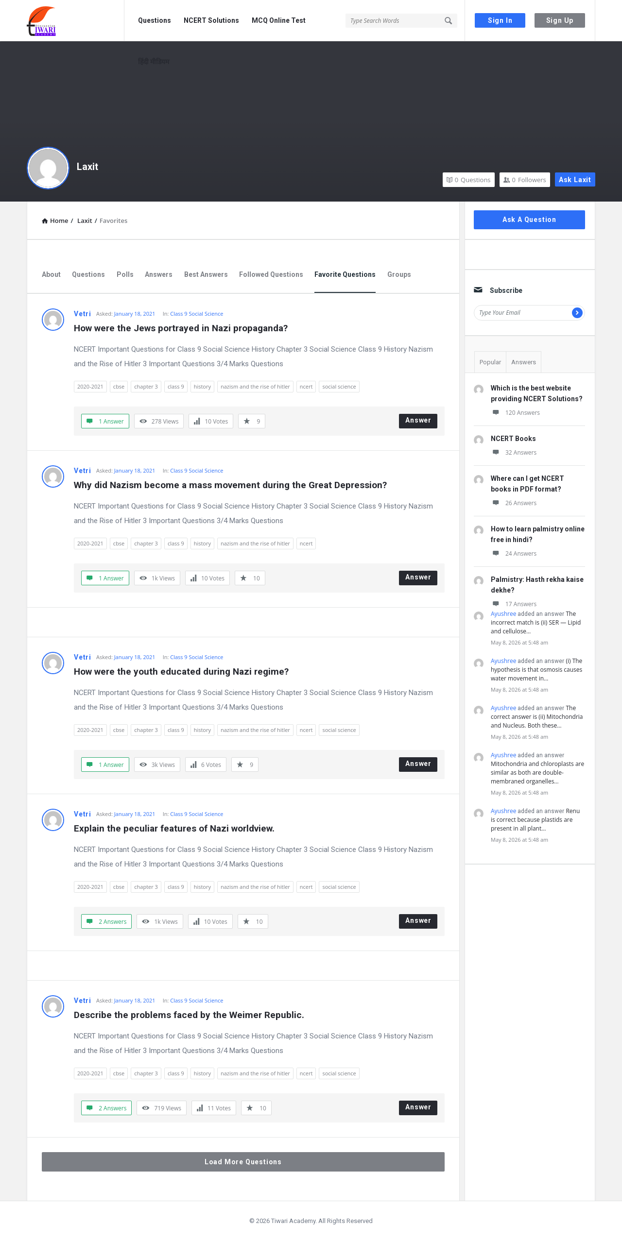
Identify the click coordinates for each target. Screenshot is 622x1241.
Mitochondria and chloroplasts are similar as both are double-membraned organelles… (537, 772)
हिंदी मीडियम (153, 62)
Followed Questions (271, 274)
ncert (306, 386)
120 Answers (515, 412)
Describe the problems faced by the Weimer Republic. (189, 1014)
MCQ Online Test (279, 20)
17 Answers (513, 604)
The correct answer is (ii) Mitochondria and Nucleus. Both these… (537, 717)
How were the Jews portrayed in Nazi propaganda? (181, 328)
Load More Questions (243, 1162)
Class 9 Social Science (196, 313)
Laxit (87, 166)
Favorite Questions (345, 274)
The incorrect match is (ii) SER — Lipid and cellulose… (536, 622)
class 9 (176, 386)
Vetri (82, 314)
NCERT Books (513, 438)
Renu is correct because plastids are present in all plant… (535, 820)
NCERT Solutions (211, 20)
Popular (490, 362)
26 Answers (513, 503)
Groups (399, 274)
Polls (125, 274)
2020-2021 (90, 386)
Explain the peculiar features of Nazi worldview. (174, 828)
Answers (159, 274)
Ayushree (503, 614)
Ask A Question (529, 219)
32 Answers (513, 452)
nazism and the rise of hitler (255, 386)
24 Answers (513, 553)
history (202, 386)
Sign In (500, 20)
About (51, 274)
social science (339, 386)
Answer (418, 420)
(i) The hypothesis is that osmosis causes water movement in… (536, 669)
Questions (154, 20)
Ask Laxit (575, 180)
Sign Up (560, 20)
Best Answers (206, 274)
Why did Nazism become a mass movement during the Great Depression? (230, 485)
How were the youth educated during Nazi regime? (181, 671)
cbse (118, 386)
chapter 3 (146, 386)
